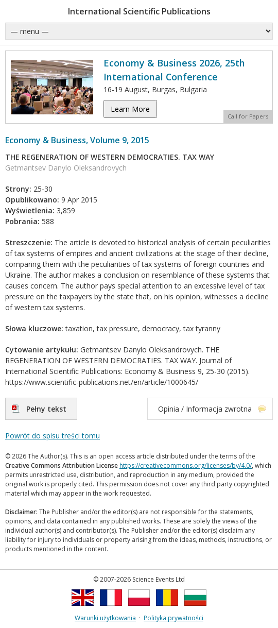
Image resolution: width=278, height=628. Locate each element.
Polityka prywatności (173, 618)
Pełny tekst (46, 409)
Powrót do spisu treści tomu (52, 435)
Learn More (130, 109)
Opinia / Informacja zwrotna (205, 409)
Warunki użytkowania (105, 618)
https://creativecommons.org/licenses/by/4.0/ (185, 465)
